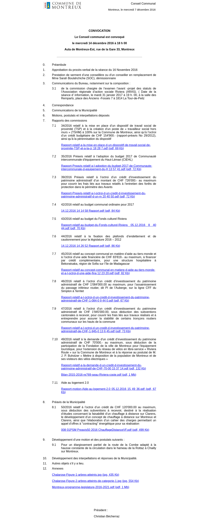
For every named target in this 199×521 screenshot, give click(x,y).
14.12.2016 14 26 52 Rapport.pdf (90, 245)
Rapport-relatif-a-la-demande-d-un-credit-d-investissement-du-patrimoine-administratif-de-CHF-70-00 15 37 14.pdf (103, 367)
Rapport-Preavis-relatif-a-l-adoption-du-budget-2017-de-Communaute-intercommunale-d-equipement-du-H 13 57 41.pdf (106, 167)
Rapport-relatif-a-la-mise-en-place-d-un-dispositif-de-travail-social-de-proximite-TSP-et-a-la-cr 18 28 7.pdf (106, 146)
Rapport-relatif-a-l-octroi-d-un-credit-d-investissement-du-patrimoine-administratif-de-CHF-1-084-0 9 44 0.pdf (105, 299)
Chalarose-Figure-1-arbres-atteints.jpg (85, 474)
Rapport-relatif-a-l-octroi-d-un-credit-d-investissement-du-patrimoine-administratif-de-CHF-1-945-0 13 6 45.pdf (105, 329)
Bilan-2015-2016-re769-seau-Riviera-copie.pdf (98, 374)
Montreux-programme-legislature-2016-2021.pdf (90, 487)
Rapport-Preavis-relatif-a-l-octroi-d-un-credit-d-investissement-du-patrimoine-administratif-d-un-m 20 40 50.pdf (103, 195)
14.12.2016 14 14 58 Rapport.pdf (90, 210)
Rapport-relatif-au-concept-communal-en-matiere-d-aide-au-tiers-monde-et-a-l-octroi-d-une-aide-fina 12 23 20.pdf (108, 271)
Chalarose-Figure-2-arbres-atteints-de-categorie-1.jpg (95, 480)
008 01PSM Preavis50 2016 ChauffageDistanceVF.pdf (105, 429)
